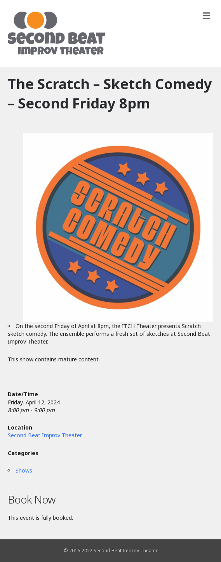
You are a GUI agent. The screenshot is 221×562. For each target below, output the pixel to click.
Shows (24, 470)
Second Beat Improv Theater (45, 435)
